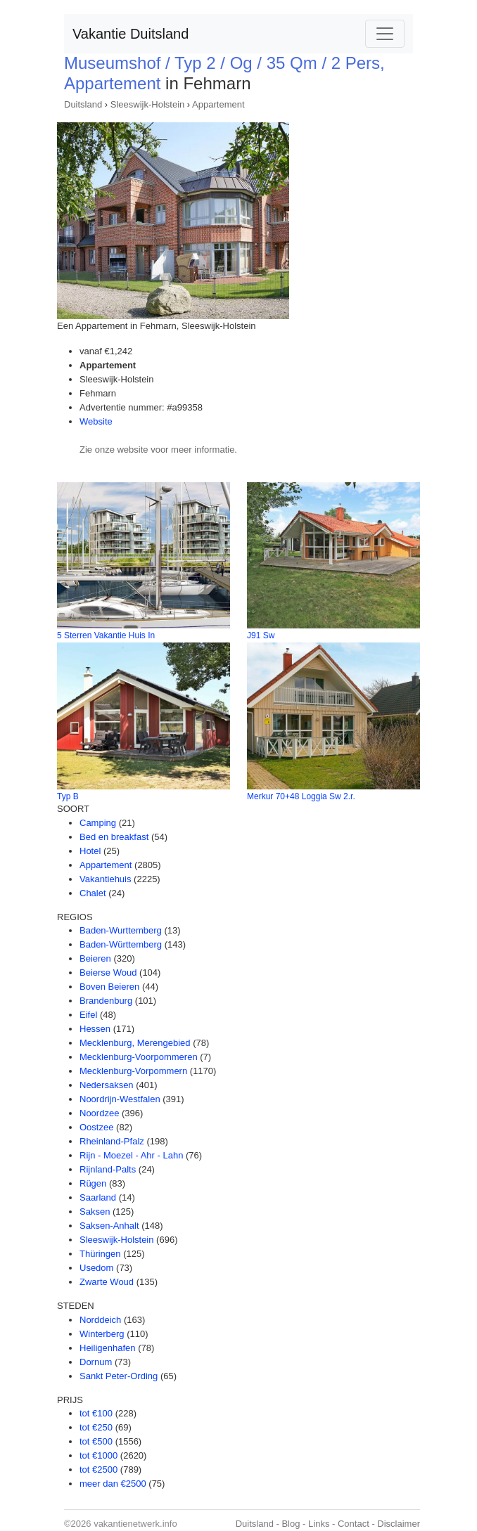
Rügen (93, 1183)
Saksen (95, 1211)
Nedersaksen (107, 1085)
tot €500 (96, 1441)
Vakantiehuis (105, 879)
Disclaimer (398, 1523)
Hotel (90, 851)
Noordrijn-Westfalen (120, 1099)
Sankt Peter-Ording (119, 1376)
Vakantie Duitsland (130, 33)
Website (96, 421)
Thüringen (100, 1253)
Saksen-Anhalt (109, 1225)
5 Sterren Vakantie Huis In (106, 635)
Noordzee (99, 1113)
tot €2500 (98, 1469)
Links (318, 1523)
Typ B (68, 796)
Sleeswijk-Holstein (147, 104)
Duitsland (83, 104)
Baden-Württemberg (121, 944)
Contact (353, 1523)
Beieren (95, 958)
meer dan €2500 (113, 1483)
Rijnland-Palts (108, 1169)
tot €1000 (98, 1455)
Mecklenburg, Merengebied (135, 1043)
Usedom (96, 1267)
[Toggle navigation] (385, 34)
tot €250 (96, 1427)
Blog (290, 1523)
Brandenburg (106, 1000)
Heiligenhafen (108, 1348)
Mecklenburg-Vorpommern (133, 1071)
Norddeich (100, 1319)
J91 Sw (260, 635)
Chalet (93, 893)
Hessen (95, 1028)
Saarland (98, 1197)
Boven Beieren (109, 986)
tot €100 (96, 1413)
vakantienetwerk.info (135, 1523)
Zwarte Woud (107, 1282)
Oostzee (96, 1127)
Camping (98, 823)
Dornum (96, 1362)
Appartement (218, 104)
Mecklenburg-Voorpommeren (139, 1057)
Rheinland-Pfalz (112, 1141)
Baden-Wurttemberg (121, 930)
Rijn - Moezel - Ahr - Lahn (131, 1155)
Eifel (88, 1014)
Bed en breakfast (114, 837)
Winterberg (102, 1334)
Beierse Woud (108, 972)
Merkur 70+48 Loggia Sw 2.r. (301, 796)
